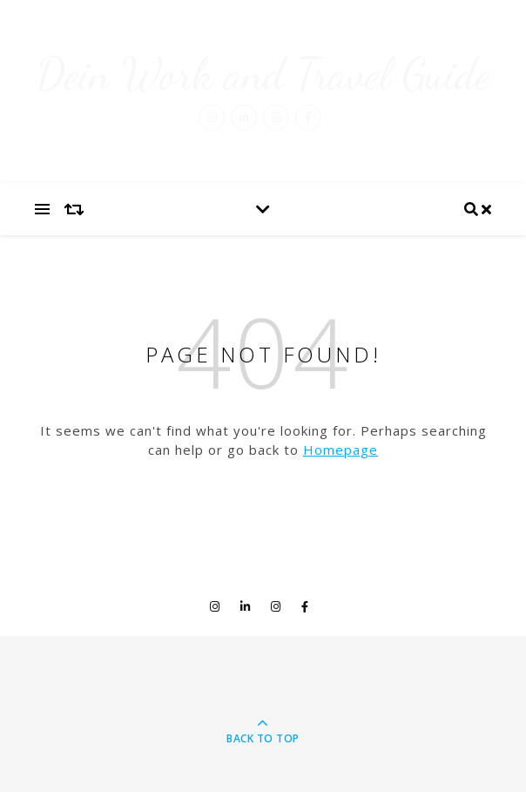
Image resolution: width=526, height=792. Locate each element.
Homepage (340, 449)
